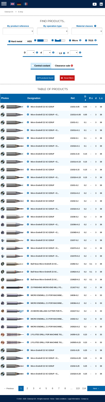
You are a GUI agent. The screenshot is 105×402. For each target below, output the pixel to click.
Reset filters (68, 78)
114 (84, 388)
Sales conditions (61, 399)
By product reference (18, 26)
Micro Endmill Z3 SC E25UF (40, 216)
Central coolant (42, 65)
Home (52, 399)
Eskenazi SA (9, 12)
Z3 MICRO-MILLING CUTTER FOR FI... (45, 311)
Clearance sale (62, 65)
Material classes (86, 26)
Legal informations (74, 399)
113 (78, 388)
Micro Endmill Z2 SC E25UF (40, 106)
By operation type (52, 26)
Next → (96, 388)
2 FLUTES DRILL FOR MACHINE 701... (45, 334)
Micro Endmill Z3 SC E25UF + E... (43, 224)
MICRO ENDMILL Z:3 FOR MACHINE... (45, 295)
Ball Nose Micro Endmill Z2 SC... (42, 264)
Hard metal (16, 41)
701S (89, 40)
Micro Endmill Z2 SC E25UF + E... (43, 114)
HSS (29, 41)
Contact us (84, 399)
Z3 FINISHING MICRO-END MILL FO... (44, 287)
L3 (60, 53)
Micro (73, 40)
